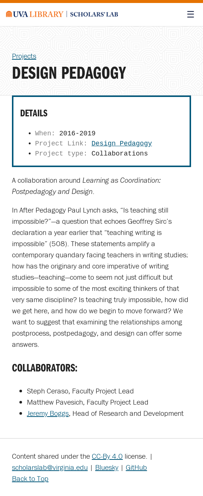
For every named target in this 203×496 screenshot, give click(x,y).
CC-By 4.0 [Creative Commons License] (107, 456)
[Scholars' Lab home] (62, 14)
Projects (24, 55)
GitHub (136, 467)
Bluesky (106, 467)
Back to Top (30, 478)
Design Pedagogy (121, 143)
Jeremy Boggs (48, 413)
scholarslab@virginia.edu (50, 467)
